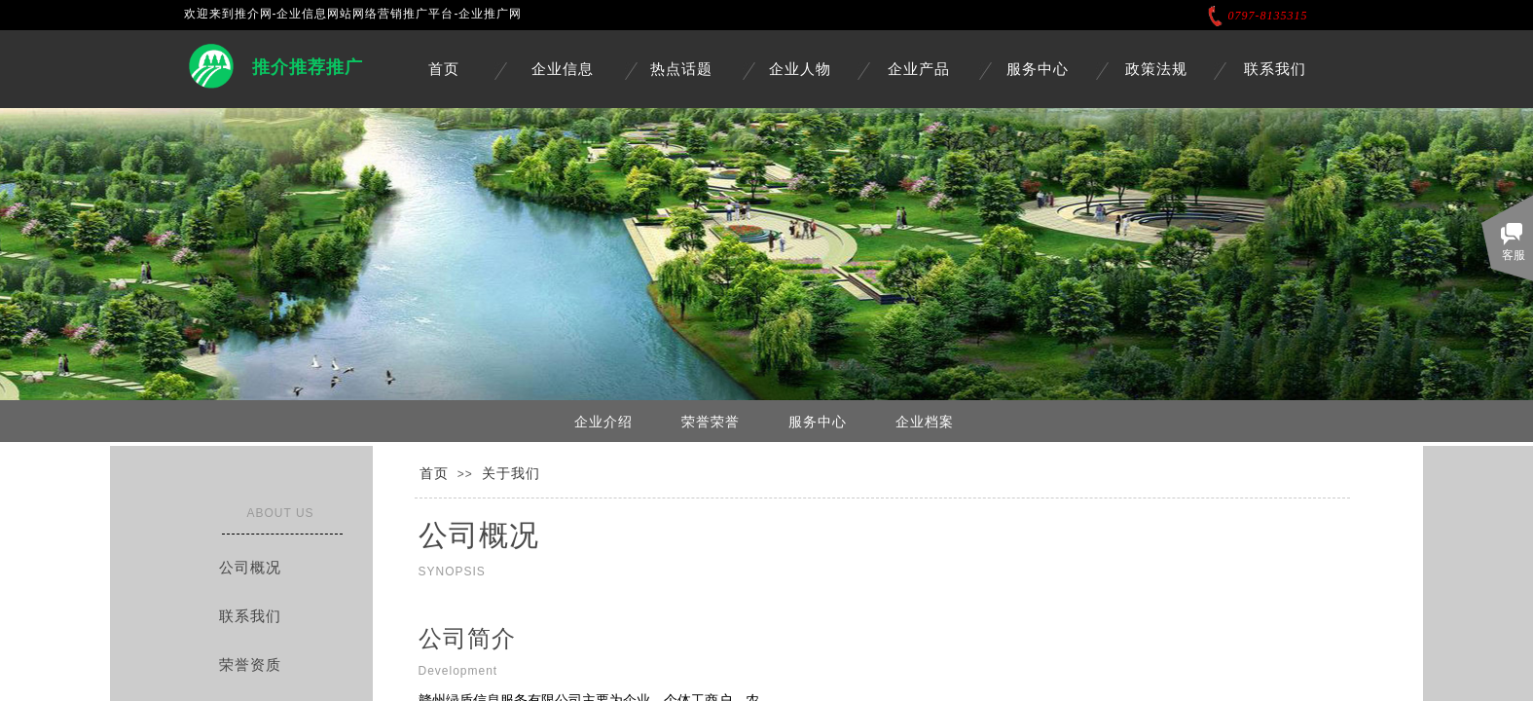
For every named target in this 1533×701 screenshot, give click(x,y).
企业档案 (924, 422)
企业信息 (562, 69)
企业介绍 (603, 422)
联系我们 (1275, 69)
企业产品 (919, 69)
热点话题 (681, 69)
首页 (443, 69)
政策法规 (1156, 69)
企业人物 (800, 69)
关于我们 (511, 473)
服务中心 (1037, 69)
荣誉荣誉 (710, 422)
